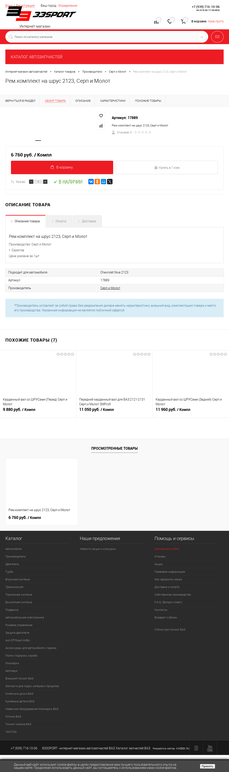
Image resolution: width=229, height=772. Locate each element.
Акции (159, 564)
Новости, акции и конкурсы (98, 549)
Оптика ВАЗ (13, 716)
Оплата (60, 221)
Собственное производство (173, 594)
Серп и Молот (103, 288)
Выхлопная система (18, 602)
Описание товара (27, 221)
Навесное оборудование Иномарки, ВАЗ (31, 709)
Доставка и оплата (167, 587)
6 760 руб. (24, 517)
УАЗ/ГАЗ (11, 731)
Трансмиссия (14, 587)
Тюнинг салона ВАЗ (18, 724)
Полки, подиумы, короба (21, 655)
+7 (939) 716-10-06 (206, 6)
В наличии (67, 182)
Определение (67, 5)
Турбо (9, 571)
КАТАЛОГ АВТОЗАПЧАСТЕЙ (36, 56)
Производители (15, 556)
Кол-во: (21, 182)
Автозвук (11, 670)
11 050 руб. (114, 411)
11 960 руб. (191, 411)
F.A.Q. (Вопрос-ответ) (168, 602)
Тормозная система (18, 594)
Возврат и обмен (166, 617)
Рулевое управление (18, 625)
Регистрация (25, 5)
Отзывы (160, 556)
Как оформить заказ (168, 579)
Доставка (89, 221)
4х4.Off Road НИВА (17, 640)
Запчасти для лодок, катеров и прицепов (32, 686)
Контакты (161, 610)
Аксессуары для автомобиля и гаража (30, 648)
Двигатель (12, 564)
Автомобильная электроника (24, 617)
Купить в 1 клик (167, 168)
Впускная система (17, 579)
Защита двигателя (17, 632)
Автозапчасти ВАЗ (167, 549)
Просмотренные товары (114, 448)
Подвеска (11, 610)
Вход (9, 5)
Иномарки (12, 663)
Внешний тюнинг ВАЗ (19, 678)
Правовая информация (170, 571)
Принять (207, 766)
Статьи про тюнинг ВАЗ (170, 629)
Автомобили (13, 549)
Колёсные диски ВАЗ (19, 693)
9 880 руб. (38, 411)
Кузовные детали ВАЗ (19, 701)
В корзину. (62, 167)
